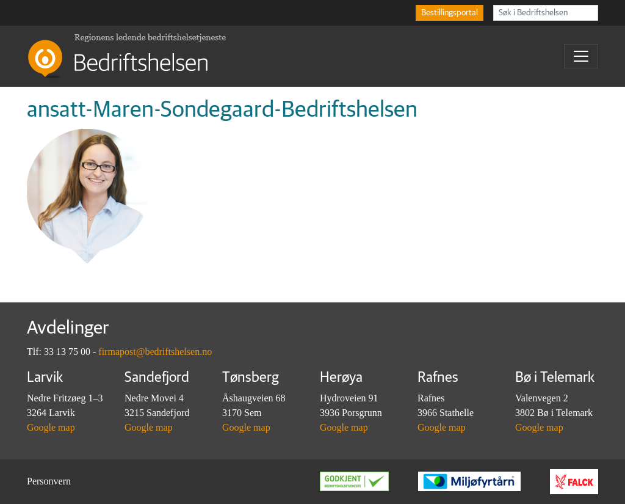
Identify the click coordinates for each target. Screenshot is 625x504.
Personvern (49, 481)
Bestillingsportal (449, 13)
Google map (51, 427)
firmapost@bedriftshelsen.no (155, 351)
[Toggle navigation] (581, 56)
